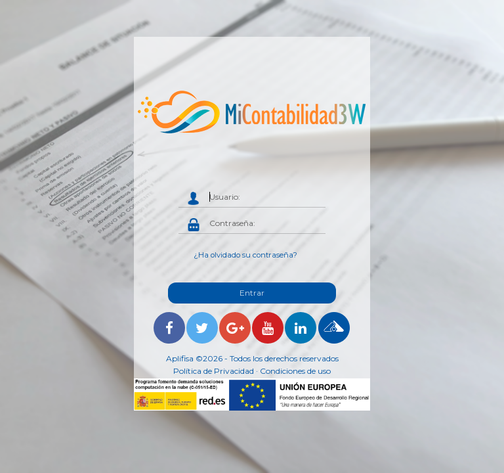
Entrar (252, 293)
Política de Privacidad (213, 371)
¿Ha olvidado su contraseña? (245, 254)
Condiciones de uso (295, 371)
